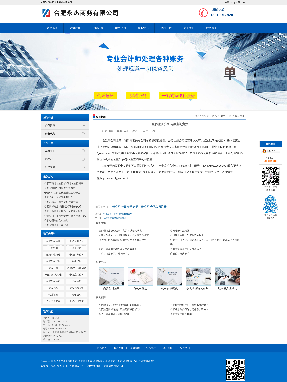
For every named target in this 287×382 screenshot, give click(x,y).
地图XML (229, 2)
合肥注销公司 (76, 274)
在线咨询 (271, 140)
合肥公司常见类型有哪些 (115, 218)
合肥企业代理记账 (76, 268)
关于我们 (188, 28)
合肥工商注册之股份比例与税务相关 (63, 211)
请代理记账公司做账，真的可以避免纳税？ (121, 230)
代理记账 (97, 28)
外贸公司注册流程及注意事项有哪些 (118, 249)
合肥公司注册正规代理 (56, 225)
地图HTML (240, 2)
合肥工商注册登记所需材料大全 (117, 214)
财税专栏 (166, 28)
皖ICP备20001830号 (61, 366)
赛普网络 (109, 366)
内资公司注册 (111, 288)
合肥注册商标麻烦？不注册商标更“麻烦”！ (121, 309)
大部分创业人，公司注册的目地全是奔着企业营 (124, 235)
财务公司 (53, 268)
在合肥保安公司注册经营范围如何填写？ (120, 304)
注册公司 (76, 248)
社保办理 (50, 167)
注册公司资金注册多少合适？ (185, 249)
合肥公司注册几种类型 (182, 314)
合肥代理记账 (53, 254)
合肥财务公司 (76, 254)
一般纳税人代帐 (53, 274)
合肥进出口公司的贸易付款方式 (61, 201)
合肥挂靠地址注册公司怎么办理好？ (189, 304)
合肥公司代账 (130, 361)
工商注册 (50, 151)
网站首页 (52, 28)
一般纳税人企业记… (227, 288)
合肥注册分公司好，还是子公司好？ (189, 309)
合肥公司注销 (53, 281)
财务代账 (53, 288)
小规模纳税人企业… (198, 288)
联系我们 (211, 28)
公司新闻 (50, 125)
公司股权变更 (169, 288)
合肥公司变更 (76, 301)
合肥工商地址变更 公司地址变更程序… (65, 183)
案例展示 (135, 348)
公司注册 (75, 28)
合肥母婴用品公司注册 (56, 220)
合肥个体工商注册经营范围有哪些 (62, 192)
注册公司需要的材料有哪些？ (114, 253)
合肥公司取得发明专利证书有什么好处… (65, 215)
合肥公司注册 (53, 241)
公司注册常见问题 (179, 230)
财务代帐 (76, 261)
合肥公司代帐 (53, 261)
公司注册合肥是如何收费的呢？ (187, 235)
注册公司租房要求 (179, 253)
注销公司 (76, 294)
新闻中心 (143, 28)
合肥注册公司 (76, 241)
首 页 (215, 116)
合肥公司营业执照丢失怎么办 (59, 188)
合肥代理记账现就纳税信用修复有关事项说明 (122, 239)
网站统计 (118, 366)
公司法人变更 (53, 301)
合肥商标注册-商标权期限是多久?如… (64, 206)
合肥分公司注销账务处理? (58, 197)
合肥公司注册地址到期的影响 (114, 314)
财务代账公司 (76, 288)
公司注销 (76, 281)
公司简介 (167, 348)
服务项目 (120, 28)
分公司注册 (140, 288)
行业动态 (50, 133)
